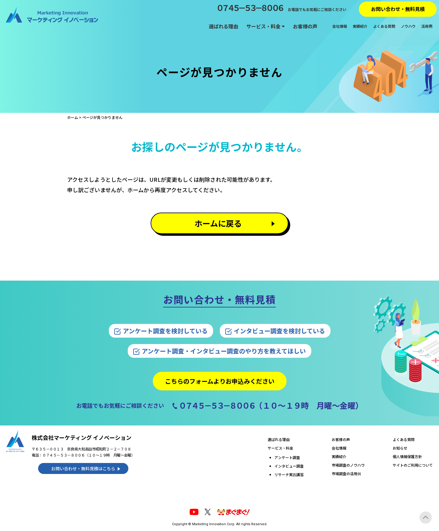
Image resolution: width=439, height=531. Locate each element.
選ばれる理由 (223, 26)
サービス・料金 (263, 26)
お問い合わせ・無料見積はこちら (83, 468)
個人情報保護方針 (407, 456)
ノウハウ (408, 26)
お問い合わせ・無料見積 (398, 9)
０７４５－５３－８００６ (249, 7)
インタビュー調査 (289, 465)
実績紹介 (360, 26)
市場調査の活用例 (346, 473)
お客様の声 (305, 26)
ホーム (72, 117)
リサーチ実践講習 (289, 474)
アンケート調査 (287, 457)
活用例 (426, 26)
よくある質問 (384, 26)
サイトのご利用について (413, 465)
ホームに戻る (218, 223)
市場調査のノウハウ (348, 465)
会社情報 (339, 26)
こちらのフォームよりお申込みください (219, 381)
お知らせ (400, 447)
